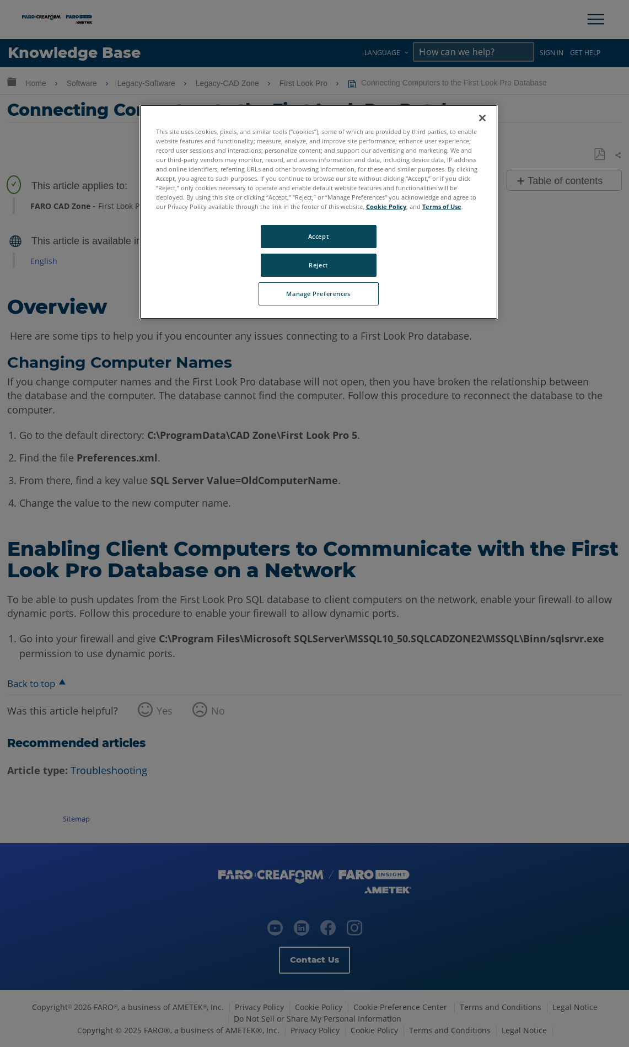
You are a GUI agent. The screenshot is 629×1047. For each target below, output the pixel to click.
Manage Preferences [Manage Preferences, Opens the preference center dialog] (318, 293)
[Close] (482, 118)
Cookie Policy (386, 206)
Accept (318, 236)
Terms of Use (441, 206)
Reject (318, 265)
